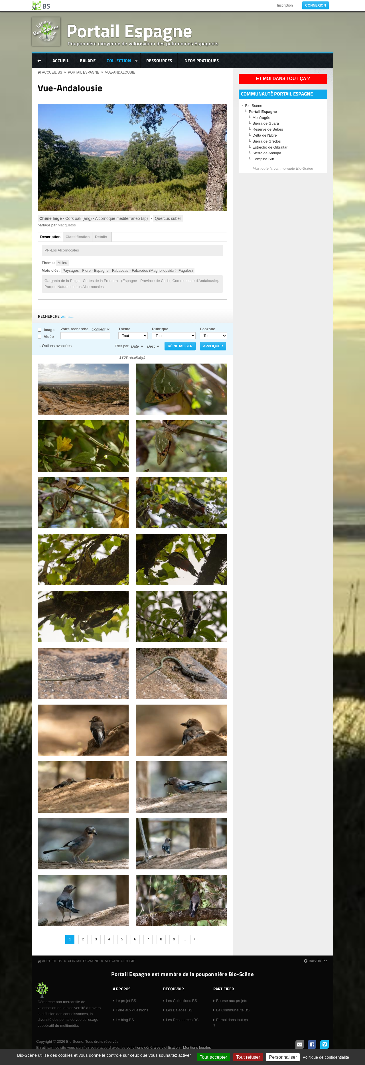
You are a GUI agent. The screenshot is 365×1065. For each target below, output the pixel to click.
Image (49, 330)
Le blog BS (125, 1020)
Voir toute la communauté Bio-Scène (283, 168)
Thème (124, 329)
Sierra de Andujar (267, 153)
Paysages (70, 270)
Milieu (62, 263)
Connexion (315, 5)
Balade (88, 60)
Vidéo (49, 336)
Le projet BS (126, 1001)
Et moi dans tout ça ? (283, 78)
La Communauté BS (233, 1010)
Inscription (285, 5)
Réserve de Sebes (268, 129)
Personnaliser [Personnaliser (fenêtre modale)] (283, 1057)
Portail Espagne (129, 30)
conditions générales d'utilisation (153, 1047)
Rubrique (160, 329)
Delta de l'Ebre (265, 135)
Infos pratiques (201, 60)
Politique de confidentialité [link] (326, 1057)
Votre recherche (74, 329)
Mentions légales (197, 1047)
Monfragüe (261, 117)
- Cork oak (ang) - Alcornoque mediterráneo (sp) (93, 218)
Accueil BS (52, 72)
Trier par (122, 346)
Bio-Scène (253, 106)
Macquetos (67, 225)
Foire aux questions (132, 1010)
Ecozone (207, 329)
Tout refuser (248, 1057)
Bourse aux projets (231, 1001)
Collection (119, 61)
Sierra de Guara (266, 123)
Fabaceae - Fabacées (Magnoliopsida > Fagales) (152, 270)
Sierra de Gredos (267, 141)
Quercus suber (168, 218)
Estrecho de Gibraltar (270, 147)
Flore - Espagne (95, 270)
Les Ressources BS (182, 1020)
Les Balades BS (179, 1010)
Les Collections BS (181, 1001)
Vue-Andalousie (120, 72)
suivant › (194, 939)
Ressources (159, 60)
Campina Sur (263, 159)
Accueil (60, 60)
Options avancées (57, 346)
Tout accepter (213, 1057)
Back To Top (318, 961)
